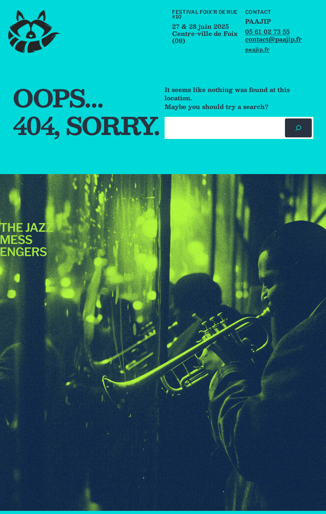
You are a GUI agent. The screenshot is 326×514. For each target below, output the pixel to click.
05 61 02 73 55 (267, 31)
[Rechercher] (298, 127)
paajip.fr (257, 49)
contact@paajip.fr (273, 39)
